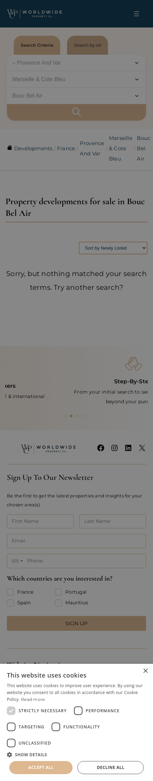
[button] (76, 754)
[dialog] (76, 722)
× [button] (145, 671)
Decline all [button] (110, 767)
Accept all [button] (41, 767)
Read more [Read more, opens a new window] (33, 699)
